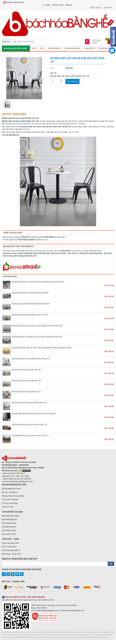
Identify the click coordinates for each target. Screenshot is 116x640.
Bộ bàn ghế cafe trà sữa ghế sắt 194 (26, 381)
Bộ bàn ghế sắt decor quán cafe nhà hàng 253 (30, 293)
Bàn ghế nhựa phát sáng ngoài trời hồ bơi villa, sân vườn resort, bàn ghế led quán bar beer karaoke (69, 637)
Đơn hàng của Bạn (9, 523)
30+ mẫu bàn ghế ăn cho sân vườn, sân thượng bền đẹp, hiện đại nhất (29, 632)
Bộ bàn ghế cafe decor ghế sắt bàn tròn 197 (29, 403)
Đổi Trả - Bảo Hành (9, 547)
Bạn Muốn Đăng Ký (9, 519)
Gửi (111, 564)
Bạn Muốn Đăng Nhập (10, 516)
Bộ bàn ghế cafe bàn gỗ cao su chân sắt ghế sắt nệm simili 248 (37, 326)
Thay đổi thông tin (9, 527)
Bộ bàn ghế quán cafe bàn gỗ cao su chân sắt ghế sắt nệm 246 (37, 337)
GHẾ (41, 48)
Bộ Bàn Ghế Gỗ (89, 48)
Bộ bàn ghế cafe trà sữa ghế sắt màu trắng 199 (30, 359)
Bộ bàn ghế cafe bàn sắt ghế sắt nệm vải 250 (30, 315)
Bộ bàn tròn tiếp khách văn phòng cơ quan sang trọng (79, 632)
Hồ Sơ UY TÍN (57, 5)
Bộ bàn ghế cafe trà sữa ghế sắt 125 (26, 392)
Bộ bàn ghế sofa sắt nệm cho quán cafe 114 (29, 425)
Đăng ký (108, 8)
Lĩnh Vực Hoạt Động (10, 503)
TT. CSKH (46, 5)
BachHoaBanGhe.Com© (11, 489)
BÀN (33, 48)
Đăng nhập (95, 8)
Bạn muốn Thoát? (9, 534)
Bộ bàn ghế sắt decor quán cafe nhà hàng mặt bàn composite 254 (38, 282)
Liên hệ (68, 5)
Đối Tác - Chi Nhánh (9, 492)
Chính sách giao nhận (10, 543)
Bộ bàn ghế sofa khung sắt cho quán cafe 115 (30, 436)
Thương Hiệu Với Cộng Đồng (13, 496)
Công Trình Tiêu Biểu (10, 499)
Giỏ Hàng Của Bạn (9, 530)
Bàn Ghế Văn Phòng (105, 48)
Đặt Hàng (72, 81)
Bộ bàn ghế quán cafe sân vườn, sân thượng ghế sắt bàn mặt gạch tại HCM (41, 348)
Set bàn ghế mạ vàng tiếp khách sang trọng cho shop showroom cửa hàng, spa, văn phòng (59, 635)
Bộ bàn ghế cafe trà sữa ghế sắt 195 (26, 370)
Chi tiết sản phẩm (14, 114)
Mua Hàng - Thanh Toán (11, 554)
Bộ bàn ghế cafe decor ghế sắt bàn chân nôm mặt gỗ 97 (34, 414)
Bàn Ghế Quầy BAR (54, 48)
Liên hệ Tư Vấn (8, 507)
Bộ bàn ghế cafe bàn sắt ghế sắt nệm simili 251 (31, 304)
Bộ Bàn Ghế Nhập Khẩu (72, 48)
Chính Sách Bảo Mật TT (11, 550)
